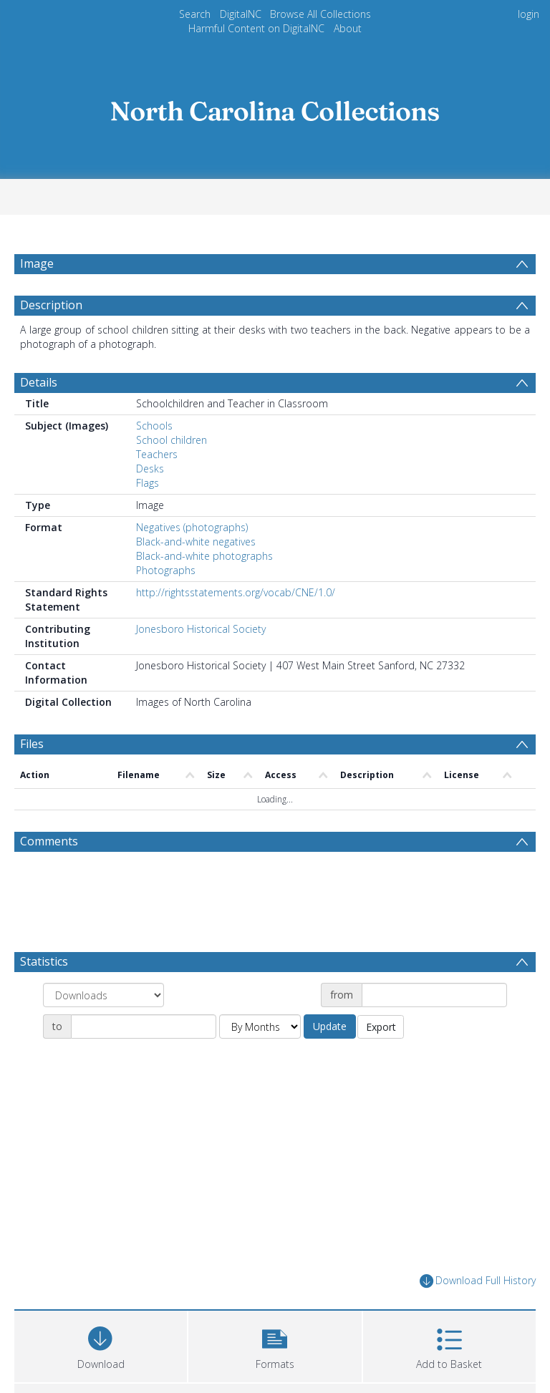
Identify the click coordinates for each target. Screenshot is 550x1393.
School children (171, 474)
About (348, 28)
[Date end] (143, 1061)
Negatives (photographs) (192, 561)
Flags (147, 517)
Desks (150, 503)
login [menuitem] (528, 14)
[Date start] (434, 1029)
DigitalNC (240, 14)
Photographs (166, 604)
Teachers (157, 488)
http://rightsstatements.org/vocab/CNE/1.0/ (235, 627)
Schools (154, 460)
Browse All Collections (320, 14)
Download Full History (478, 1315)
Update (330, 1060)
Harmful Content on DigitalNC (256, 28)
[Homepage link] (275, 107)
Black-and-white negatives (196, 576)
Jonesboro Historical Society (201, 663)
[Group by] (103, 1029)
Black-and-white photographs (204, 590)
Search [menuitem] (195, 14)
